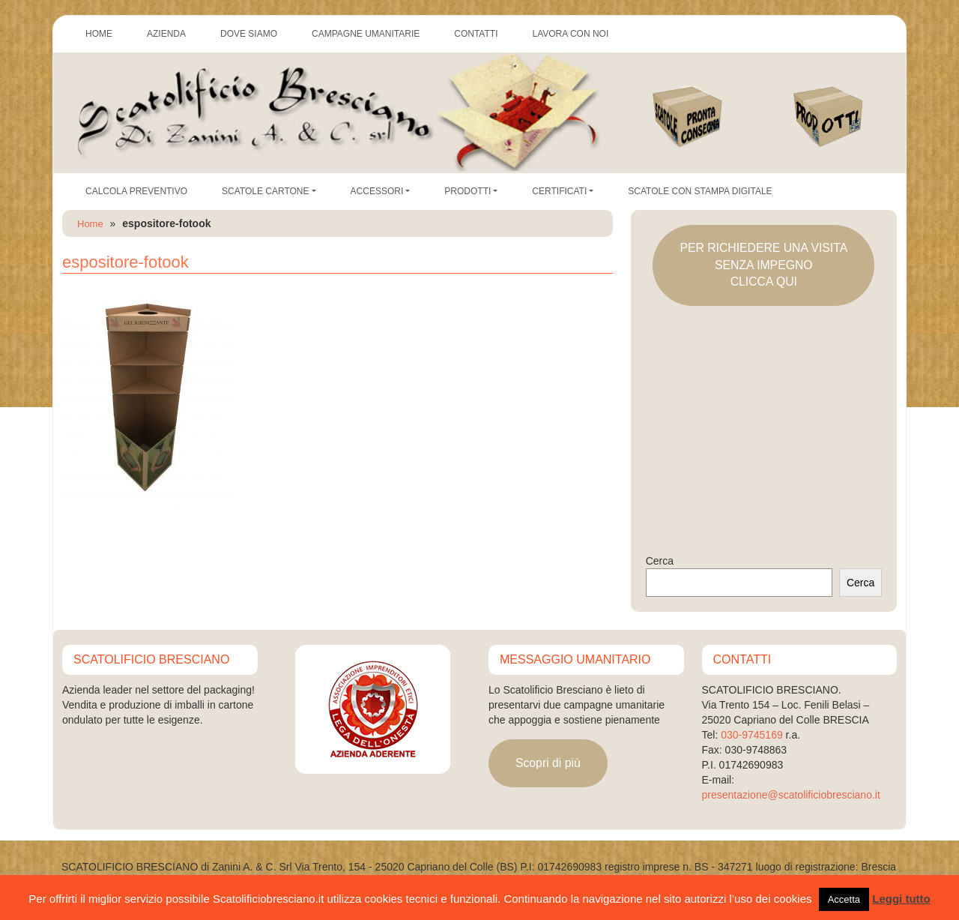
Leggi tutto (901, 898)
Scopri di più (548, 763)
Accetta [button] (844, 899)
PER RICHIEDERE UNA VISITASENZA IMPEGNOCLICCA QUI (763, 264)
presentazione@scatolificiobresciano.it (791, 795)
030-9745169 (752, 735)
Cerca (660, 561)
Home (90, 223)
